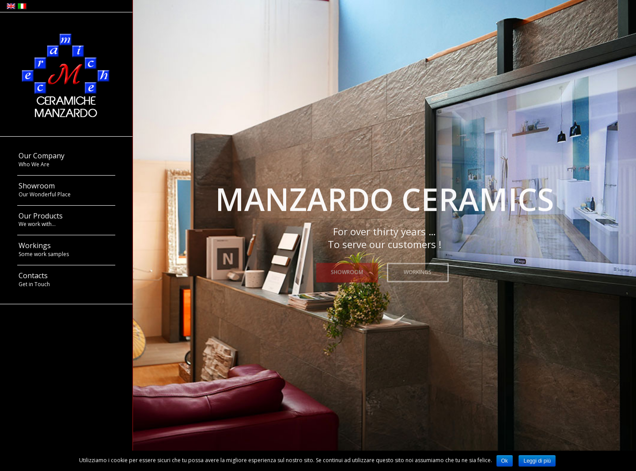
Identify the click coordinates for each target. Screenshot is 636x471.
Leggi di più (536, 461)
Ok (504, 461)
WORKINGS (418, 271)
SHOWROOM (347, 271)
